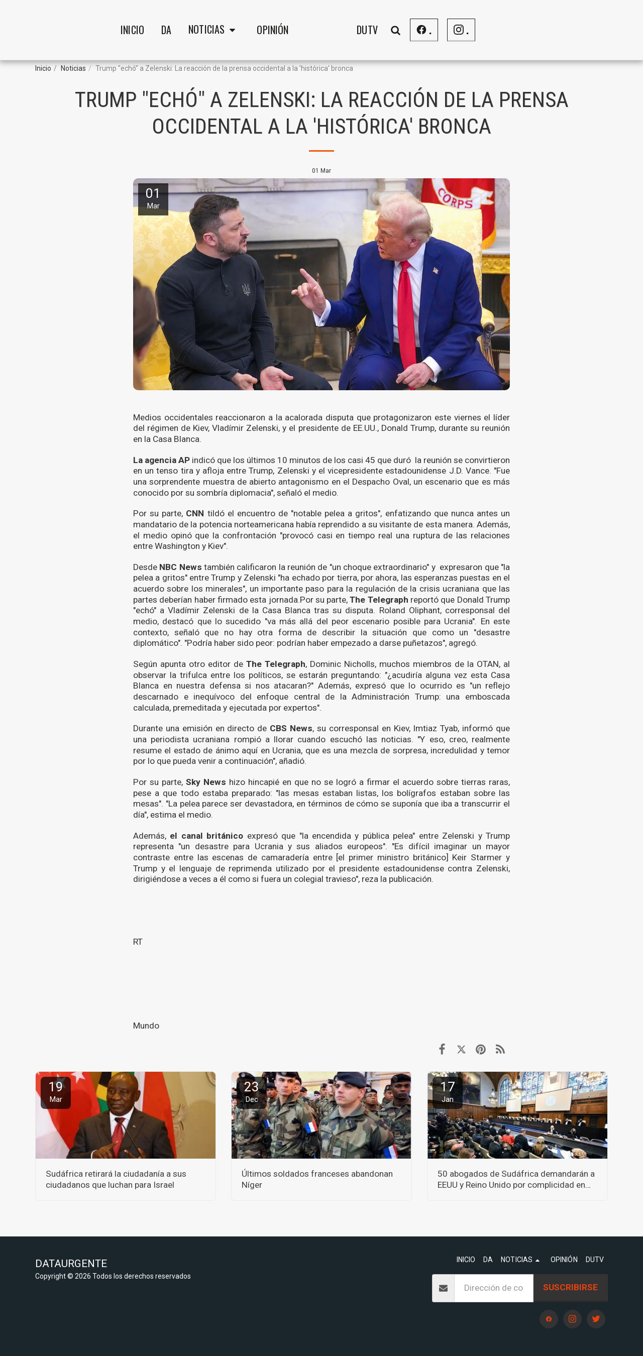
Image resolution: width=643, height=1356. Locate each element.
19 (56, 1091)
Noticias (73, 68)
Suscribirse (570, 1287)
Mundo (146, 1026)
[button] (135, 30)
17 (448, 1091)
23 (252, 1091)
